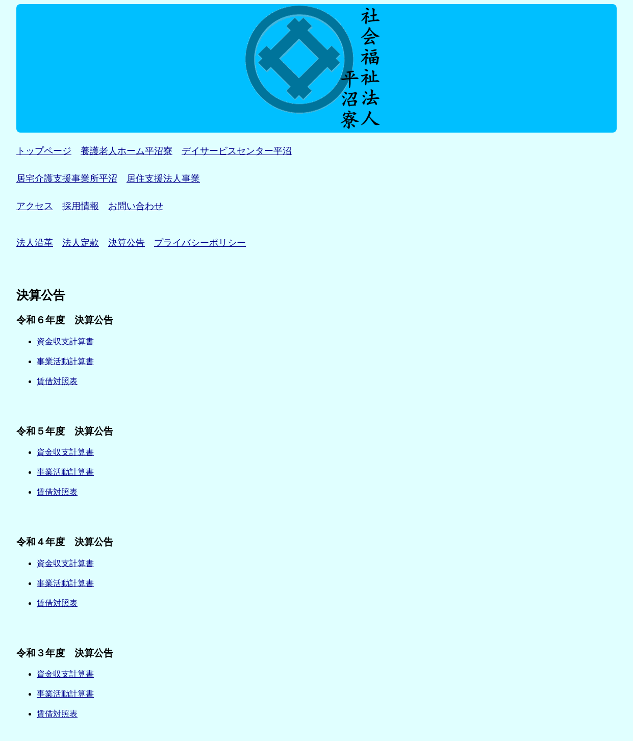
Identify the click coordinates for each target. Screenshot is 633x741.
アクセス (34, 206)
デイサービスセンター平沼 (237, 151)
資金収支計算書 (65, 341)
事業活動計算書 (65, 361)
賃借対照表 (57, 381)
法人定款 (80, 243)
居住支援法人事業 (163, 178)
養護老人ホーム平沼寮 (126, 151)
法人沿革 (34, 243)
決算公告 (126, 243)
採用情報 (80, 206)
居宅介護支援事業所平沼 (66, 178)
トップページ (43, 151)
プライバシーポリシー (200, 243)
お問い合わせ (135, 206)
